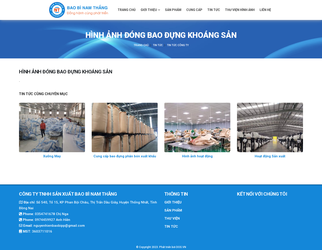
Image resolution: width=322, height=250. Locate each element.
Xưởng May (52, 156)
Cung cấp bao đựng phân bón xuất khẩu (124, 156)
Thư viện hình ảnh (240, 10)
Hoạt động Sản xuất (270, 156)
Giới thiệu (150, 10)
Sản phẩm (173, 10)
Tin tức (213, 10)
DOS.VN (181, 247)
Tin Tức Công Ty (178, 45)
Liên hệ (265, 10)
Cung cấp (194, 10)
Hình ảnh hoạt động (197, 156)
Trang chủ (127, 10)
